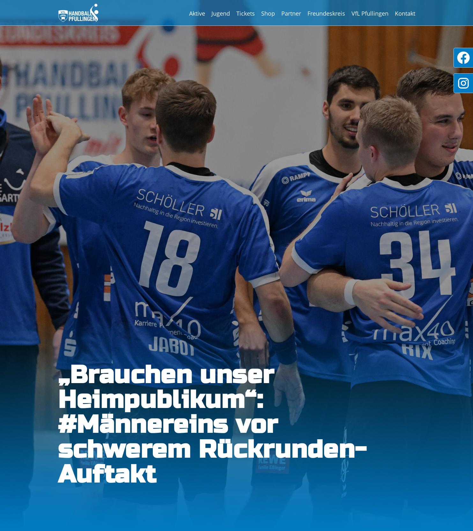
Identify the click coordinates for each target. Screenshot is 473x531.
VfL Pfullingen (369, 13)
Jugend (220, 13)
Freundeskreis (326, 13)
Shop (268, 13)
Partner (291, 13)
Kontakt (405, 13)
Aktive (197, 13)
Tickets (245, 13)
